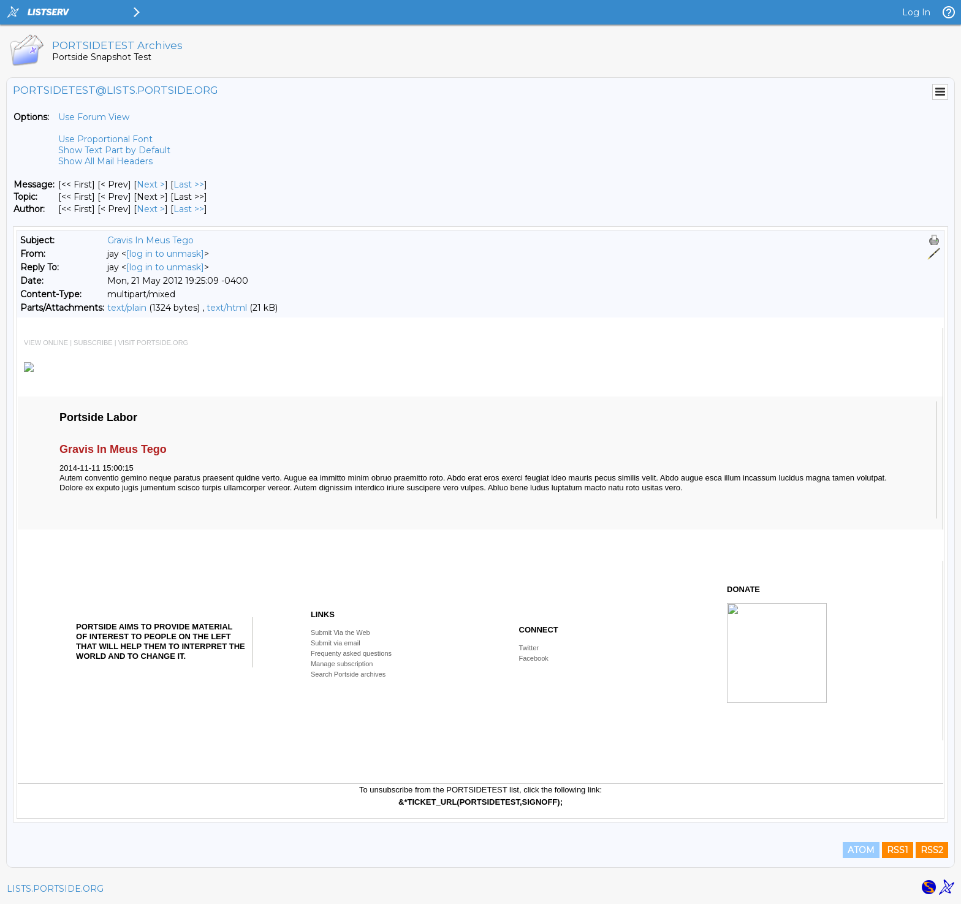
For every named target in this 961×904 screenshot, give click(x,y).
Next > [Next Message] (151, 184)
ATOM (861, 850)
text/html (227, 307)
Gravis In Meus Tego (150, 240)
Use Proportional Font (105, 139)
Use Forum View (93, 117)
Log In (916, 12)
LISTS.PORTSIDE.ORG (55, 888)
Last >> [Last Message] (188, 184)
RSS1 (897, 850)
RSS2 (932, 850)
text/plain (126, 307)
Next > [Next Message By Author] (151, 209)
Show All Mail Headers (105, 161)
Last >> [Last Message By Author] (188, 209)
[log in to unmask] (165, 253)
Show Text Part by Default (114, 150)
